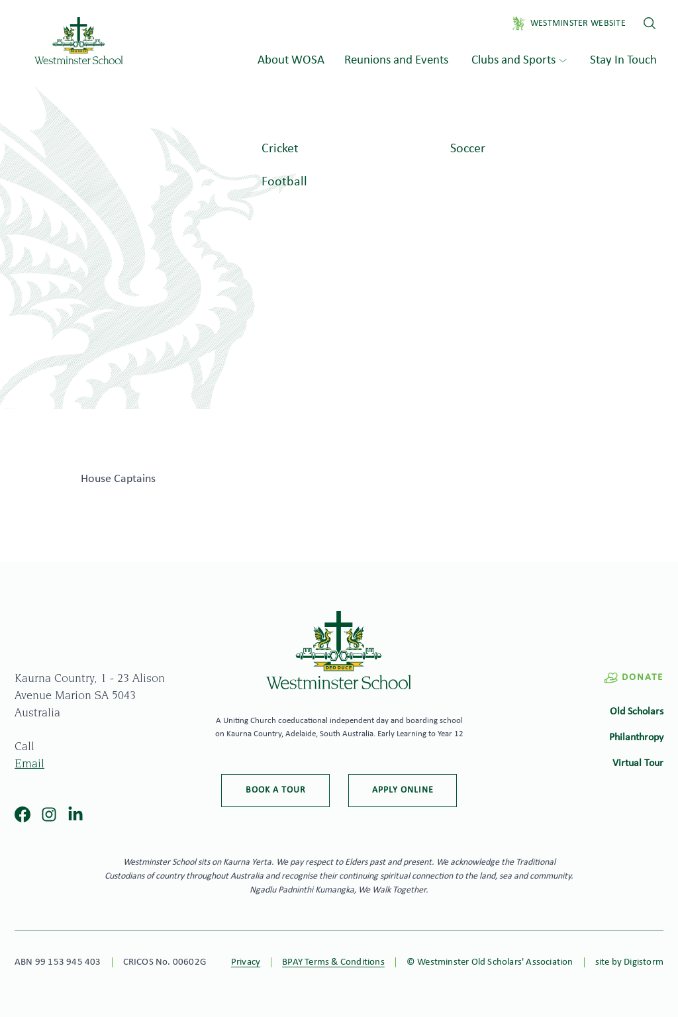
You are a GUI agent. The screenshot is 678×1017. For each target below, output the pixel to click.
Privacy (245, 962)
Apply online (403, 790)
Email (29, 765)
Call (24, 747)
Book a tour (276, 790)
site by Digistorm (629, 962)
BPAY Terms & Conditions (333, 962)
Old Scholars (636, 711)
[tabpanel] (339, 245)
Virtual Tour (637, 763)
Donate (633, 678)
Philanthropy (636, 737)
